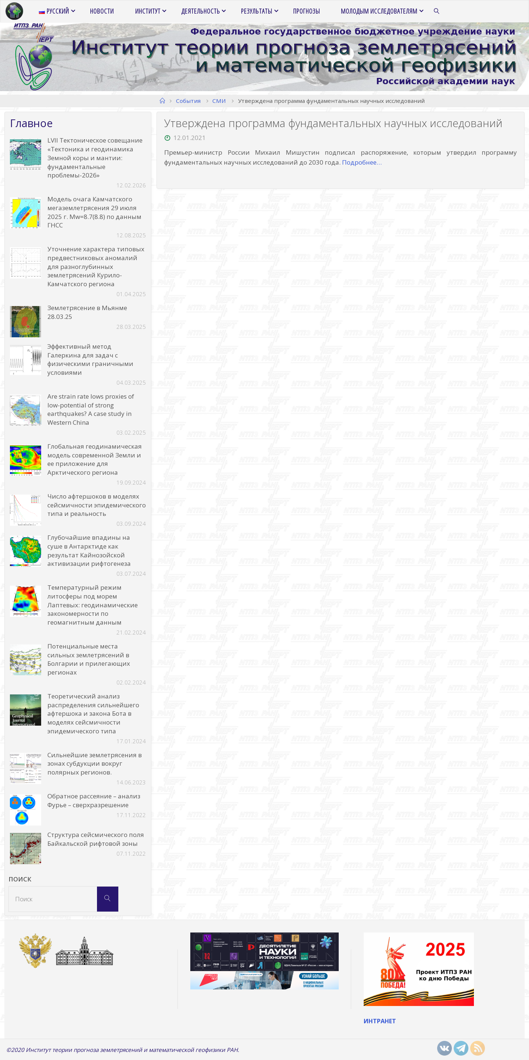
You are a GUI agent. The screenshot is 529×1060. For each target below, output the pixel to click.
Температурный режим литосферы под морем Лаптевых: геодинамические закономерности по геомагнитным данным (92, 604)
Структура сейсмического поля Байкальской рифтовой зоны (95, 839)
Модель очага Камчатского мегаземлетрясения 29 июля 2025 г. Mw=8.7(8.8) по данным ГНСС (94, 212)
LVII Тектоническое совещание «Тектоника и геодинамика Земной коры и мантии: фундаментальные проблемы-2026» (95, 157)
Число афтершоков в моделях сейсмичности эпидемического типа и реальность (96, 505)
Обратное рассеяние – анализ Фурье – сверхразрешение (93, 800)
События (188, 100)
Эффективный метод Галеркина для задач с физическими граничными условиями (90, 359)
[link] (437, 11)
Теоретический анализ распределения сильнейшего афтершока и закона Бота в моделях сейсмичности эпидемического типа (93, 713)
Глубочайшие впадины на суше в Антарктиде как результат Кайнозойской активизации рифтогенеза (89, 550)
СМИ (219, 100)
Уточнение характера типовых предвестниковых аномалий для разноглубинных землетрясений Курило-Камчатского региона (95, 266)
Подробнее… (362, 162)
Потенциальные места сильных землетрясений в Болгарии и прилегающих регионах (88, 659)
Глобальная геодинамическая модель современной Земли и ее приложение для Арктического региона (94, 459)
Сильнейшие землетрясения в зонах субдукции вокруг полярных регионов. (94, 764)
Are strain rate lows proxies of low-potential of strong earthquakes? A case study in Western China (90, 409)
